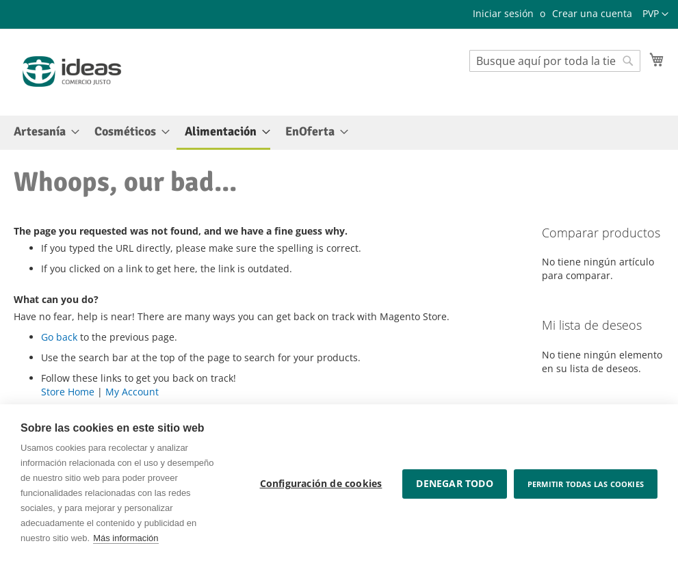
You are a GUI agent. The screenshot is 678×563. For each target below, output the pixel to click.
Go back (59, 336)
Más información (125, 538)
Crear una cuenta (592, 13)
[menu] (339, 133)
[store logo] (72, 71)
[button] (655, 14)
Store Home (67, 391)
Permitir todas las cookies (585, 484)
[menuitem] (42, 132)
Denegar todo (454, 483)
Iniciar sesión (503, 13)
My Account (132, 391)
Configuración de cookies (321, 483)
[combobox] (554, 61)
